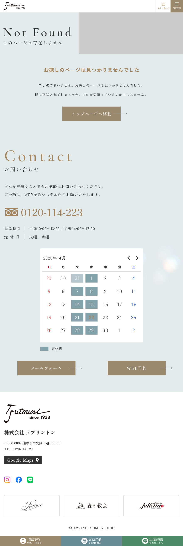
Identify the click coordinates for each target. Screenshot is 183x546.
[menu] (177, 6)
